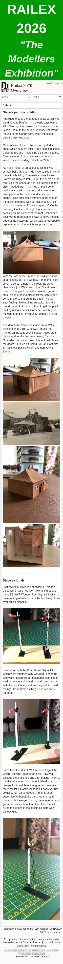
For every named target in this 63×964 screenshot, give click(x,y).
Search (29, 97)
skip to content (54, 83)
